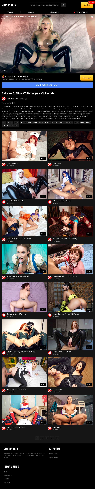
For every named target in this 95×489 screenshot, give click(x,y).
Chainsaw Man (12, 163)
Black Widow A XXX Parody (62, 352)
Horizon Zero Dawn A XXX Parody (65, 239)
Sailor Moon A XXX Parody (16, 427)
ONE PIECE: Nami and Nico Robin (19, 239)
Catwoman (57, 163)
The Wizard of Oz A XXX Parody (18, 276)
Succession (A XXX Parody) (16, 314)
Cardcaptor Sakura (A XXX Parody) (65, 276)
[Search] (63, 5)
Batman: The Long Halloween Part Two (21, 352)
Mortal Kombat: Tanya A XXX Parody (66, 314)
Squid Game (57, 427)
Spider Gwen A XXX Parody (16, 389)
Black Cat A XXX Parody (15, 201)
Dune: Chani (57, 389)
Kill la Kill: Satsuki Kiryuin (62, 201)
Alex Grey (12, 103)
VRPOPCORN (9, 5)
